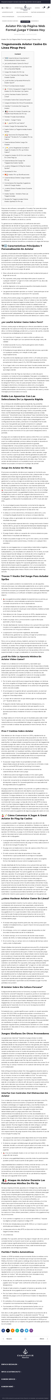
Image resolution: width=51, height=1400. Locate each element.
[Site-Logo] (25, 8)
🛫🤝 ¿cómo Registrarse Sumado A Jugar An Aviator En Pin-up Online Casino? (16, 150)
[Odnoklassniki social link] (12, 1330)
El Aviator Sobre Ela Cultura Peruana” (17, 100)
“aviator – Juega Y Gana (12, 120)
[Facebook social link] (3, 1330)
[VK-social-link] (22, 1330)
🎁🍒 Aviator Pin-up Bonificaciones (16, 174)
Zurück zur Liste (25, 1339)
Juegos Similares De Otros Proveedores (18, 103)
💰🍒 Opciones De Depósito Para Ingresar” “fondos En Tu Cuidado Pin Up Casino (18, 137)
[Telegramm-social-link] (26, 1330)
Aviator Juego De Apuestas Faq (15, 126)
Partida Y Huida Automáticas (14, 117)
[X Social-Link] (8, 1330)
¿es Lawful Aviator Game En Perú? (16, 63)
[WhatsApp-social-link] (17, 1330)
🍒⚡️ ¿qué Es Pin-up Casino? (14, 123)
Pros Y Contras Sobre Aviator (14, 86)
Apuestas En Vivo (10, 171)
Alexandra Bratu (19, 34)
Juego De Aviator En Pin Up (14, 72)
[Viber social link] (31, 1330)
